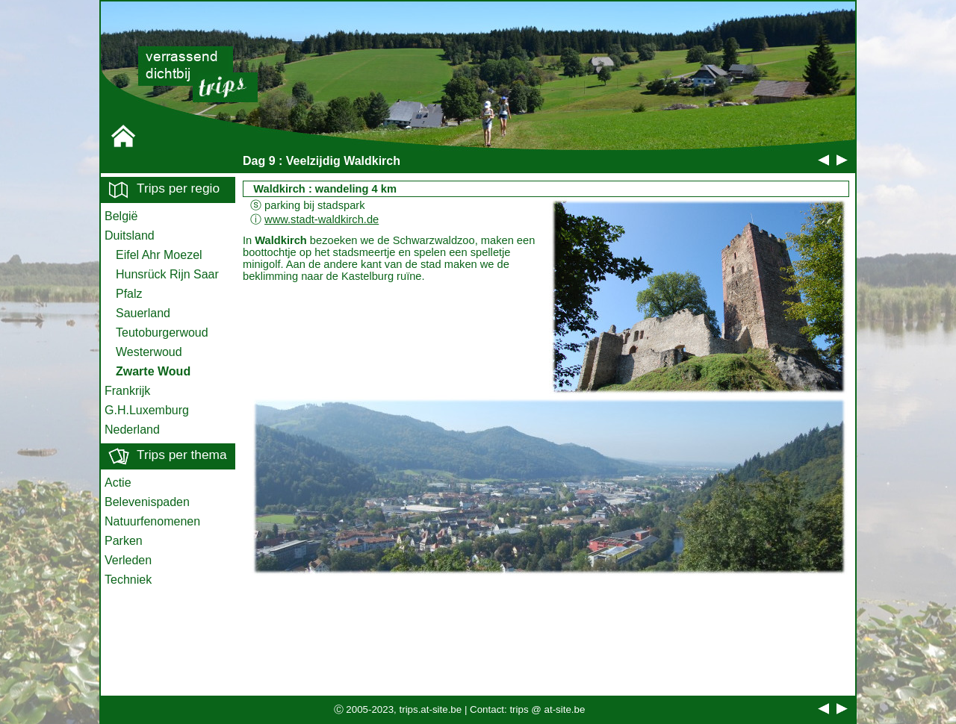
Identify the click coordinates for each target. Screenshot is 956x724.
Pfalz (129, 293)
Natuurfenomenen (152, 521)
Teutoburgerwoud (162, 332)
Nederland (132, 429)
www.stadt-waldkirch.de (321, 219)
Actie (118, 482)
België (121, 216)
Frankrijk (127, 390)
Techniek (128, 579)
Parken (124, 540)
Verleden (128, 560)
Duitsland (130, 235)
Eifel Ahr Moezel (159, 255)
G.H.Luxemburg (147, 410)
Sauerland (143, 313)
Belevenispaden (147, 502)
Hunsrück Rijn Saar (167, 274)
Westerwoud (149, 352)
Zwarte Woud (153, 371)
